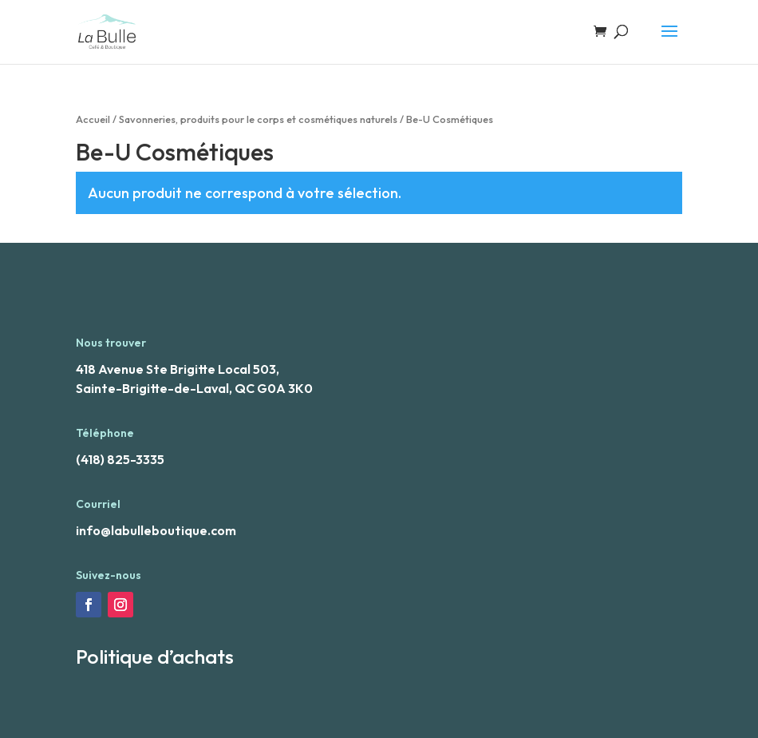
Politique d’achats (155, 656)
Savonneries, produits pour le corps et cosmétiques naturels (258, 119)
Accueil (93, 119)
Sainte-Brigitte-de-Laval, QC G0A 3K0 (194, 388)
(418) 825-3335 (120, 459)
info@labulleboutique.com (156, 530)
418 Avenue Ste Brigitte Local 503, (177, 369)
